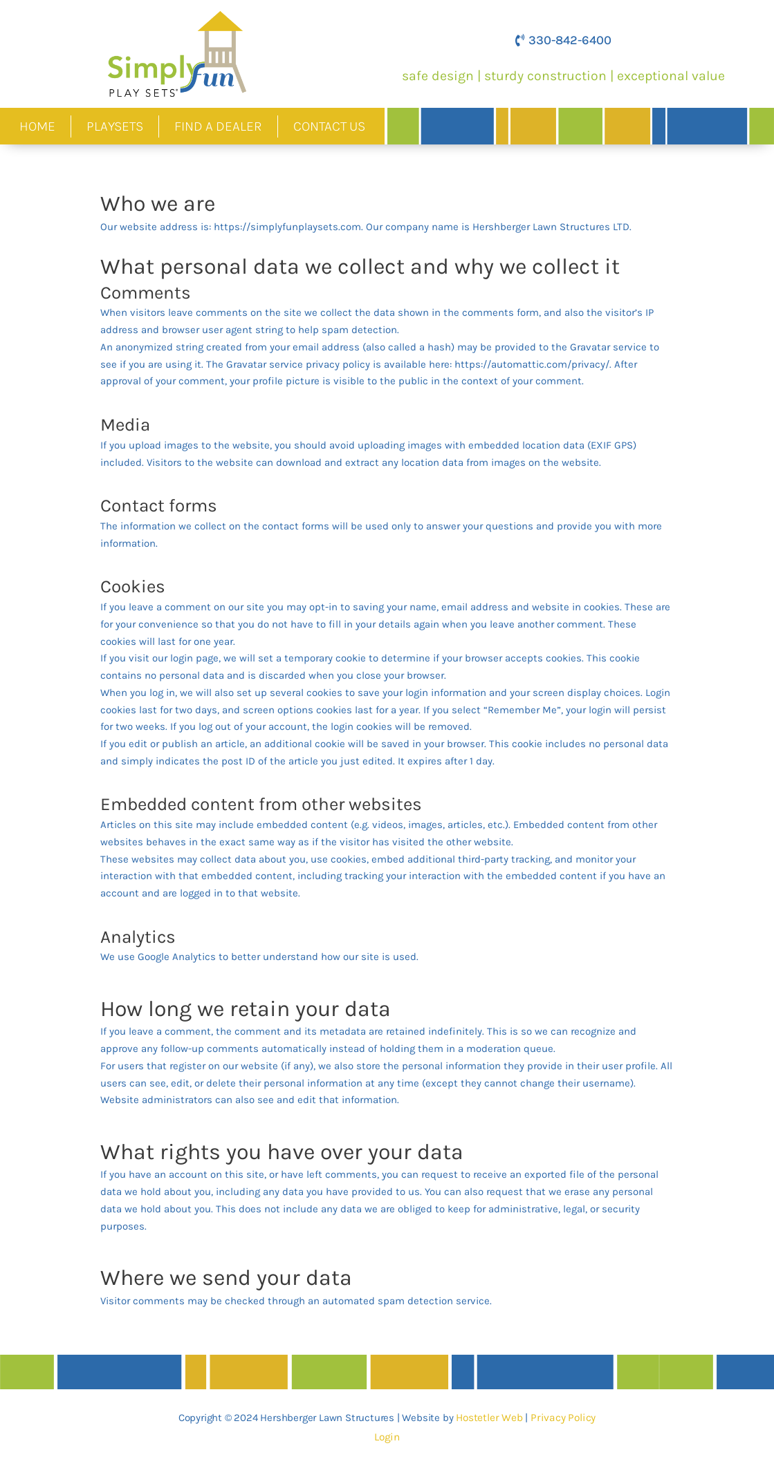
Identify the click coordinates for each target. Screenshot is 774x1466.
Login (387, 1437)
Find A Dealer (218, 126)
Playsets (114, 126)
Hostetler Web (491, 1417)
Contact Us (329, 126)
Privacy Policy (562, 1417)
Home (37, 126)
